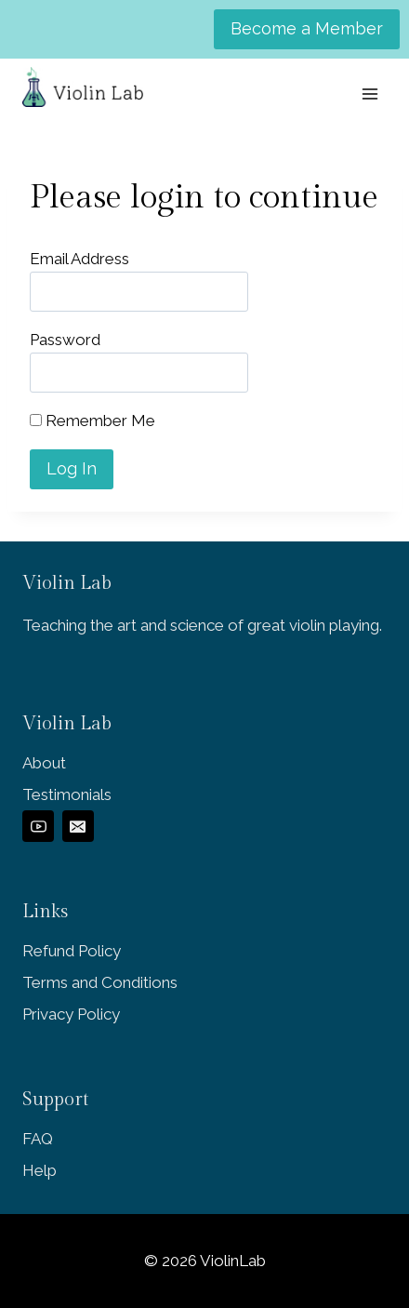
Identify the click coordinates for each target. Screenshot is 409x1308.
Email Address (79, 258)
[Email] (78, 826)
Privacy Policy (71, 1014)
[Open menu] (369, 93)
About (44, 763)
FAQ (37, 1138)
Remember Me (92, 420)
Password (65, 339)
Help (39, 1170)
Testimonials (67, 794)
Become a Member (307, 28)
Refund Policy (71, 950)
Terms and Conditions (100, 982)
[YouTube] (38, 826)
